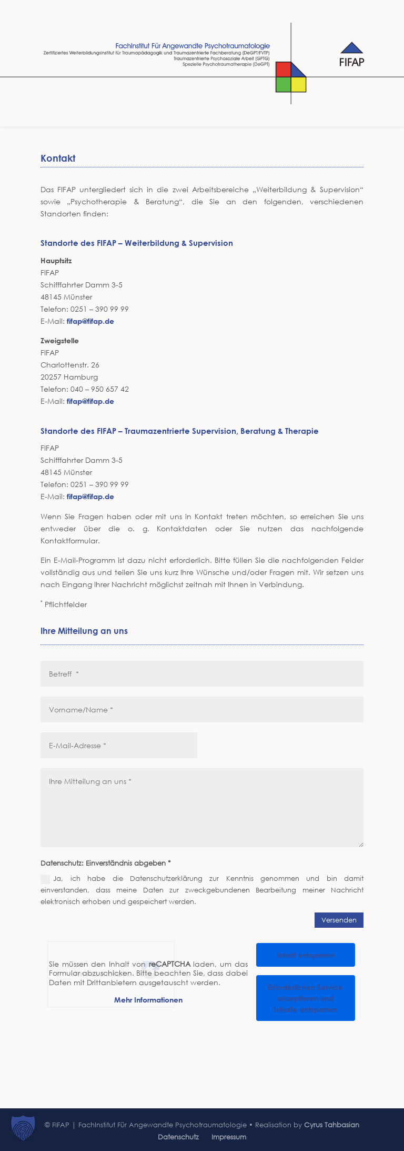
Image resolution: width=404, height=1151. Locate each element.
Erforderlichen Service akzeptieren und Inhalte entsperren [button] (305, 998)
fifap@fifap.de (90, 320)
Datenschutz (178, 1137)
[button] (23, 1128)
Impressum (228, 1137)
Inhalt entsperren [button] (306, 954)
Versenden (339, 920)
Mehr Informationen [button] (148, 1000)
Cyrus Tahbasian (331, 1124)
